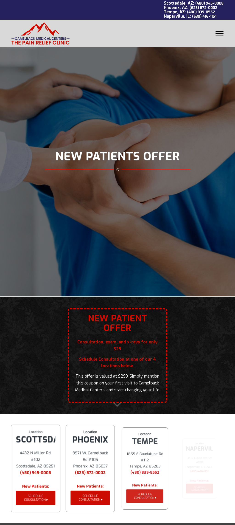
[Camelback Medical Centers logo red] (40, 33)
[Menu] (218, 33)
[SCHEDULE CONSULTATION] (35, 497)
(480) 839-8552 (201, 12)
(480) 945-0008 (209, 3)
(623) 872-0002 (203, 7)
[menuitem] (218, 33)
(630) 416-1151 (204, 16)
